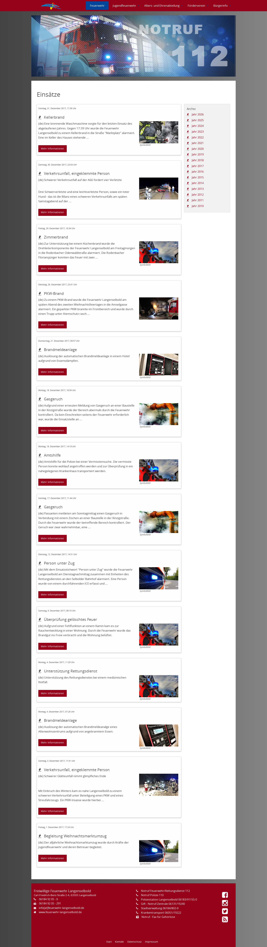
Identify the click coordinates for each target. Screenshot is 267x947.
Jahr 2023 (198, 131)
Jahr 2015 (198, 177)
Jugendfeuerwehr (124, 5)
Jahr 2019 (198, 154)
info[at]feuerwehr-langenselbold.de (61, 908)
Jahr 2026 (198, 114)
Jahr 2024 (198, 126)
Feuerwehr (97, 5)
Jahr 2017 (198, 166)
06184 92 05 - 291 (50, 903)
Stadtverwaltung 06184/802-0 (159, 908)
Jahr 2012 (198, 194)
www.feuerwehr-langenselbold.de (60, 912)
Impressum (151, 941)
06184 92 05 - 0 (48, 899)
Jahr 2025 (198, 120)
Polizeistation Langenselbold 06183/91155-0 (169, 899)
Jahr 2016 (198, 171)
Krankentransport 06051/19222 (161, 912)
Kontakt (119, 941)
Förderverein (196, 5)
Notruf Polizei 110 (152, 895)
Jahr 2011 (198, 200)
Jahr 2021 (198, 143)
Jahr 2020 (198, 149)
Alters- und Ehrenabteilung (161, 5)
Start (109, 941)
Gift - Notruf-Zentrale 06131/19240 (163, 904)
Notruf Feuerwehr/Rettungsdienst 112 (165, 891)
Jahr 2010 (198, 206)
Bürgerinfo (220, 5)
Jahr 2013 (198, 189)
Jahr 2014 (198, 183)
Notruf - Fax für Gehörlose (158, 917)
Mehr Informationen (52, 148)
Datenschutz (134, 941)
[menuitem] (51, 5)
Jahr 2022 (198, 137)
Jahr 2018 (198, 160)
